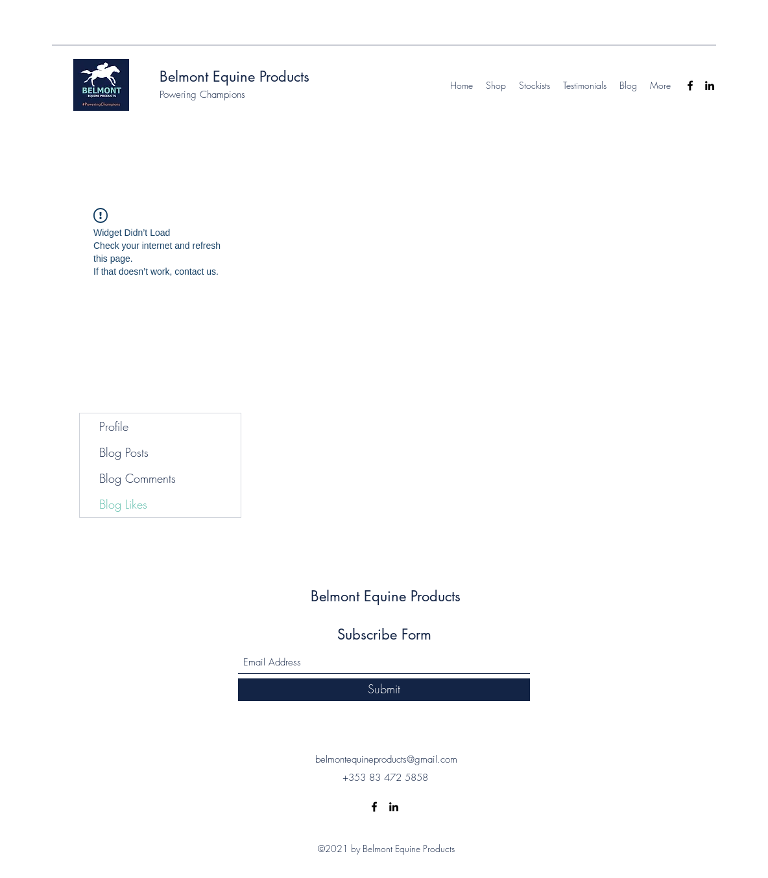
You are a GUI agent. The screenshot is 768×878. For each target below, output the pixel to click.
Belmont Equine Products (234, 76)
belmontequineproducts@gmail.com (386, 759)
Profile (113, 426)
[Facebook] (690, 85)
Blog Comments (137, 478)
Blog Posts (124, 452)
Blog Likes (123, 504)
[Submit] (384, 689)
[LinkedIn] (709, 85)
